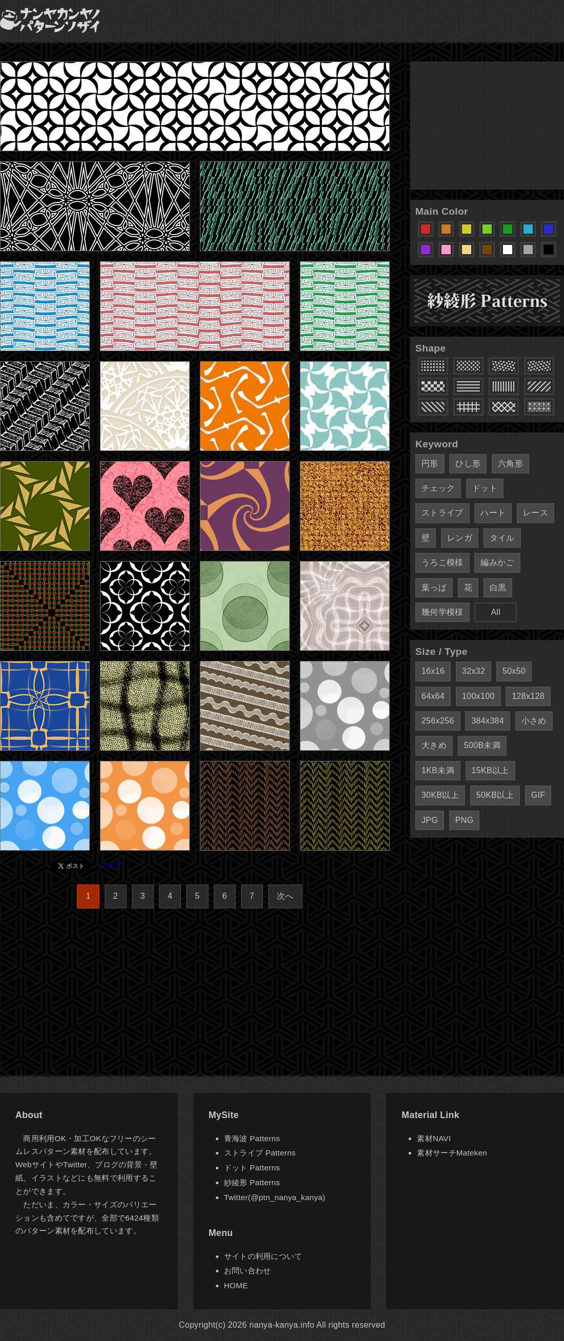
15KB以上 (490, 770)
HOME (236, 1285)
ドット (484, 488)
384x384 (487, 720)
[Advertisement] (487, 125)
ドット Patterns (252, 1167)
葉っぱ (434, 587)
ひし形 (467, 463)
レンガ (459, 537)
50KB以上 (495, 795)
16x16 (433, 671)
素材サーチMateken (452, 1152)
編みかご (497, 562)
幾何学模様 (442, 612)
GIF (538, 795)
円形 (429, 463)
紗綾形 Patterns (252, 1182)
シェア (110, 865)
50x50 (514, 671)
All (495, 612)
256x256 (437, 720)
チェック (438, 488)
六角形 (510, 463)
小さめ (534, 720)
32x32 (473, 671)
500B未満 (482, 745)
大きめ (434, 745)
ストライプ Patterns (260, 1152)
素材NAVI (434, 1138)
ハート (493, 512)
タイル (502, 537)
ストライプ (442, 512)
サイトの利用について (263, 1256)
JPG (429, 820)
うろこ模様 (442, 562)
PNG (464, 820)
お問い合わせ (247, 1270)
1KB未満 (437, 770)
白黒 (498, 587)
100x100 (478, 696)
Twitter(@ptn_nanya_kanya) (275, 1197)
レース (535, 512)
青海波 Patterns (252, 1138)
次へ (285, 896)
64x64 (433, 696)
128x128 (528, 696)
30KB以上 (440, 795)
